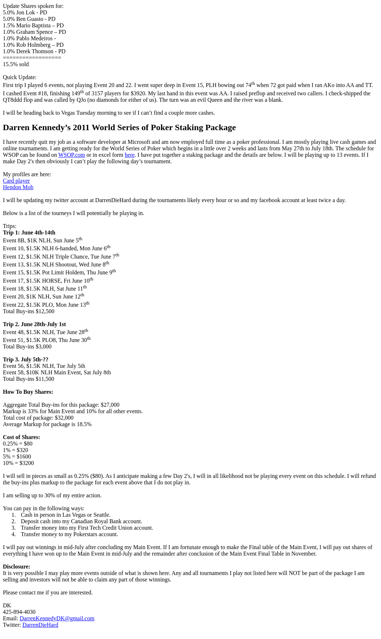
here (130, 155)
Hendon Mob (18, 187)
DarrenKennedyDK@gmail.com (57, 618)
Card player (16, 181)
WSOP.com (71, 155)
